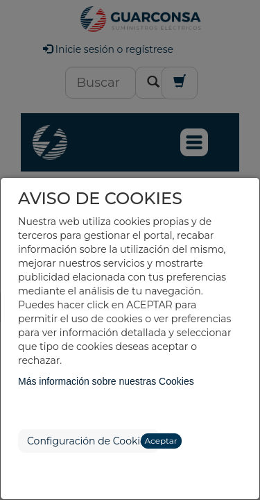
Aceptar (161, 440)
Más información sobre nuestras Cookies (106, 381)
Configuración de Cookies (88, 441)
